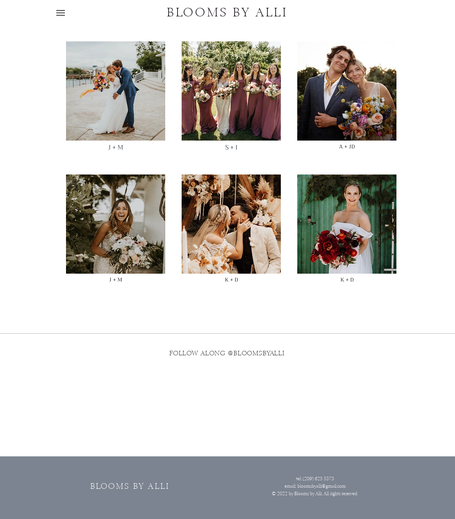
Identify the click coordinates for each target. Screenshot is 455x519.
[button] (60, 13)
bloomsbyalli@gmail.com (321, 486)
